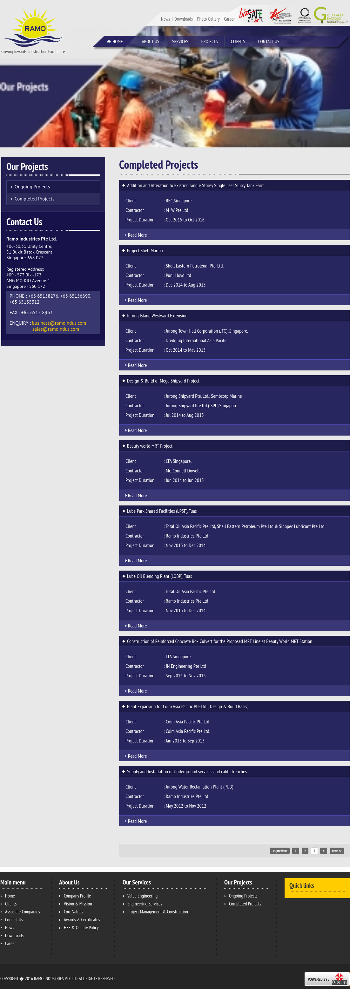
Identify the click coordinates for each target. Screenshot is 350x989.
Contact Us (268, 41)
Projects (212, 41)
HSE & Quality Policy (81, 928)
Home (117, 41)
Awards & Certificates (82, 920)
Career (229, 19)
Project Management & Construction (157, 912)
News (165, 19)
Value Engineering (142, 896)
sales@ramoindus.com (55, 329)
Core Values (73, 912)
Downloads (183, 19)
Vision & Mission (78, 904)
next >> (337, 851)
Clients (238, 41)
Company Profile (77, 896)
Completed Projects (34, 199)
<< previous (280, 851)
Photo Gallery (208, 19)
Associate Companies (22, 912)
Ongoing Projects (32, 187)
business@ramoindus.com (59, 323)
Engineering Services (144, 904)
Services (182, 41)
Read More (137, 235)
